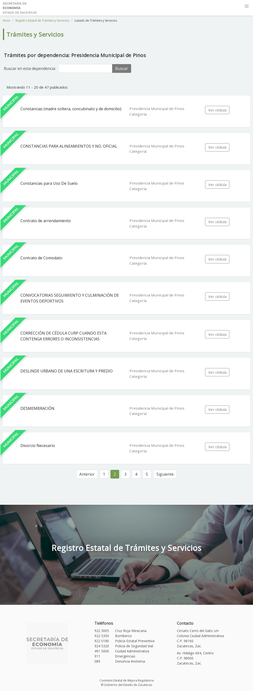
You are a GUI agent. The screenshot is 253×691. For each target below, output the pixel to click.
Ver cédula (217, 110)
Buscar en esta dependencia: (30, 68)
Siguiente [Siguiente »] (165, 474)
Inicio (6, 20)
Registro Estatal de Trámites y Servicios (42, 20)
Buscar (121, 68)
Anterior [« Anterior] (87, 474)
